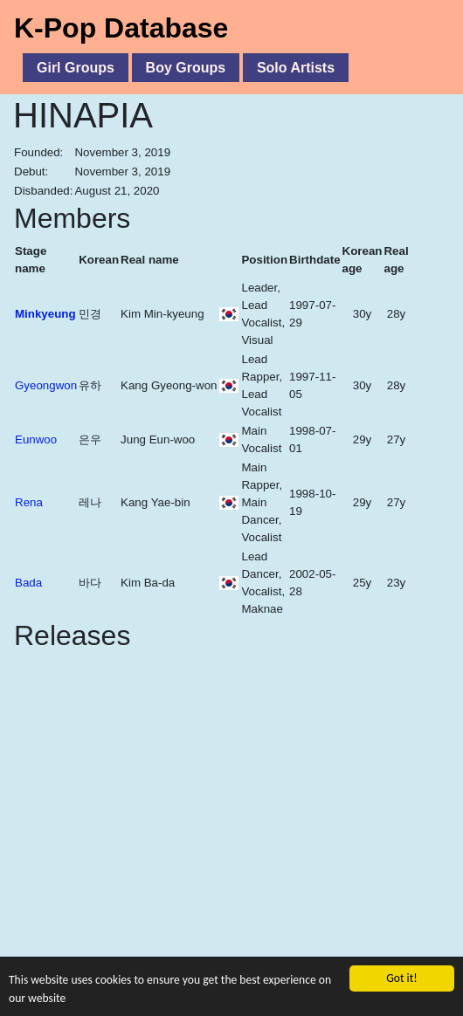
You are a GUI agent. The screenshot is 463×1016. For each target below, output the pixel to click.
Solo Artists (296, 67)
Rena (29, 502)
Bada (28, 582)
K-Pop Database (121, 28)
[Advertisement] (231, 836)
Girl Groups (75, 67)
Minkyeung (45, 313)
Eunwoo (36, 439)
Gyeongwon (46, 385)
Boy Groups (186, 67)
